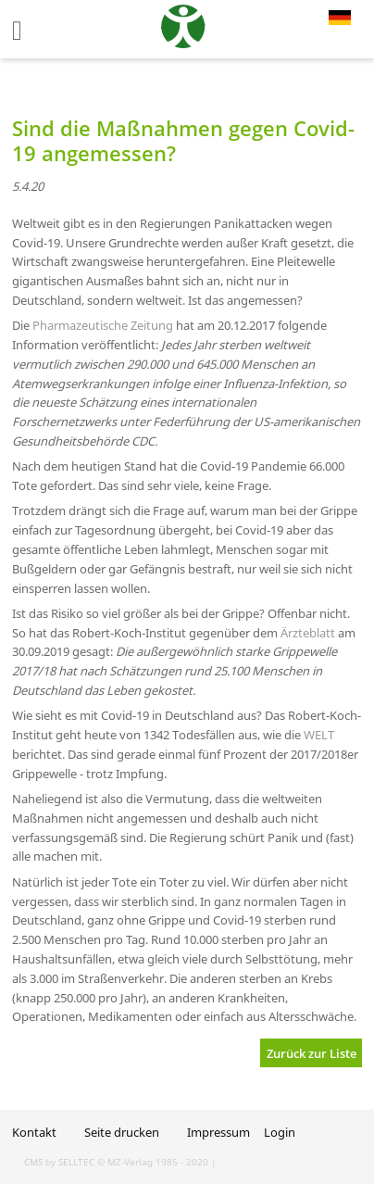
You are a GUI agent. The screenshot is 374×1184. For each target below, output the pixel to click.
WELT (319, 734)
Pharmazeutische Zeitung (102, 325)
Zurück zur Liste (311, 1053)
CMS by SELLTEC (59, 1161)
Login (279, 1132)
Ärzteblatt (307, 632)
